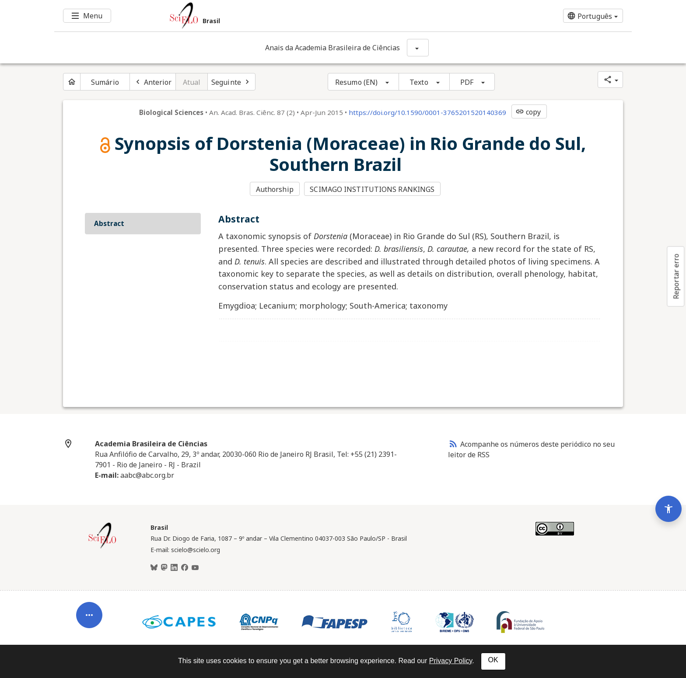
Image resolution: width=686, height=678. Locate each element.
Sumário (105, 82)
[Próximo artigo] (231, 81)
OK (493, 660)
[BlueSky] (154, 568)
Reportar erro (676, 276)
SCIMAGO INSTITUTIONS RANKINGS (372, 189)
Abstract (109, 223)
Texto (419, 82)
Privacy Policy (450, 660)
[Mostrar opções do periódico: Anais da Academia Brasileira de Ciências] (418, 47)
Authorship (275, 189)
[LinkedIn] (174, 568)
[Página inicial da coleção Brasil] (102, 547)
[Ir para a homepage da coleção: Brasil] (294, 16)
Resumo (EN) (356, 82)
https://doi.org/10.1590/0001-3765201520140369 (427, 112)
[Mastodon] (164, 568)
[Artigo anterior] (153, 81)
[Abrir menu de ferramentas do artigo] (89, 618)
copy (528, 112)
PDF (466, 82)
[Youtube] (195, 568)
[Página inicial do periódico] (71, 81)
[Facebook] (184, 568)
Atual (192, 82)
